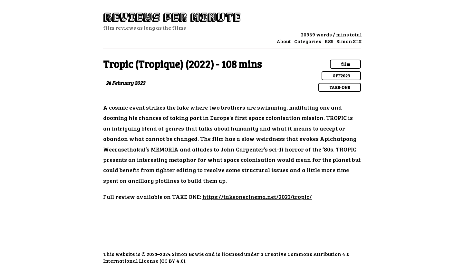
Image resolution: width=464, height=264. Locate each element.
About (283, 41)
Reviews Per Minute (171, 17)
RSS (328, 41)
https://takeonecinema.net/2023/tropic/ (257, 196)
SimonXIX (349, 41)
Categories (307, 41)
